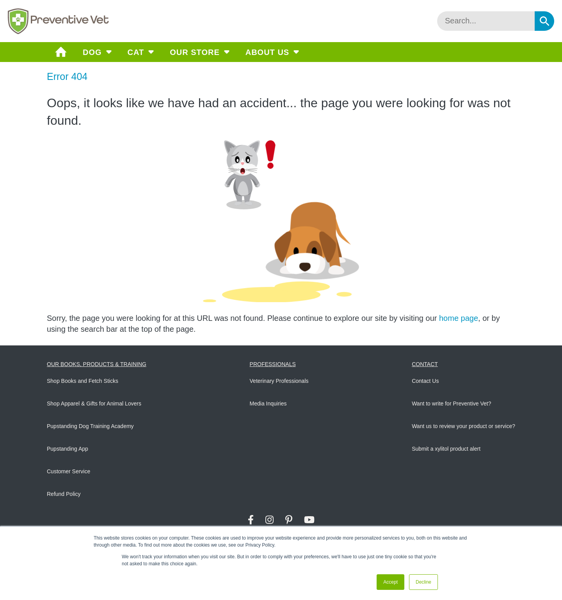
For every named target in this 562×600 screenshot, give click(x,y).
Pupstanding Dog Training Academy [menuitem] (90, 426)
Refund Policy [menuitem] (63, 494)
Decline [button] (423, 582)
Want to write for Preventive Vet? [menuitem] (451, 403)
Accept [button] (390, 582)
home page (458, 318)
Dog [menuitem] (92, 52)
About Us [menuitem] (267, 52)
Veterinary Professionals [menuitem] (279, 381)
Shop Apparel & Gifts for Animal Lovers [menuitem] (94, 403)
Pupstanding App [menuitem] (67, 449)
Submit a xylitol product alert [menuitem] (446, 449)
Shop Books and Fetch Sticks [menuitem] (82, 381)
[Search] (486, 21)
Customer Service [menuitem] (68, 471)
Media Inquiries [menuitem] (268, 403)
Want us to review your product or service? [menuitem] (463, 426)
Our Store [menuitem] (195, 52)
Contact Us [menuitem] (425, 381)
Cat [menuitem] (136, 52)
